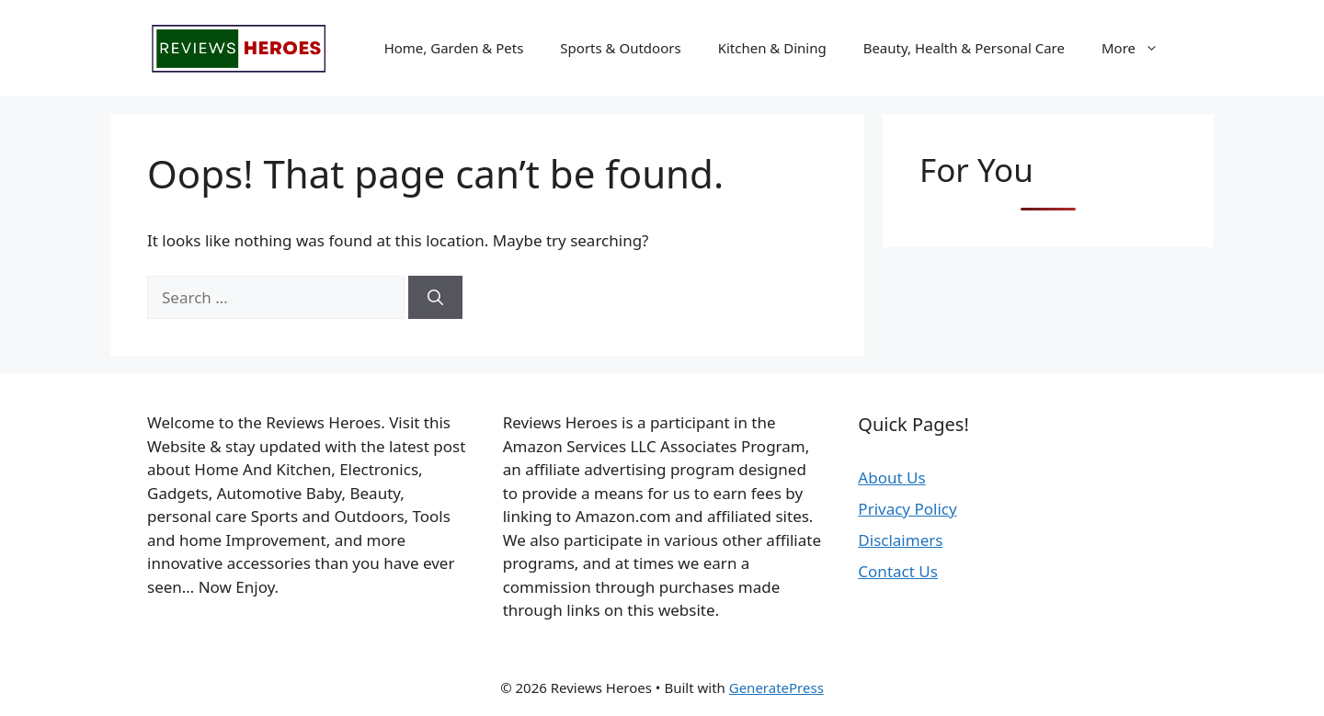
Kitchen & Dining (772, 48)
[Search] (435, 298)
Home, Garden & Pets (454, 48)
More (1139, 47)
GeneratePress (776, 687)
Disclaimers (900, 540)
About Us (891, 477)
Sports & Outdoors (620, 48)
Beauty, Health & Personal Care (964, 48)
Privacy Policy (907, 508)
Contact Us (898, 571)
